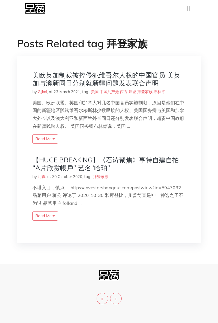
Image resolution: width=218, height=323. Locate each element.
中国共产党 (109, 91)
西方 (124, 91)
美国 (95, 91)
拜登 (132, 91)
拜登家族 (145, 91)
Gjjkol (42, 91)
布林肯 (159, 91)
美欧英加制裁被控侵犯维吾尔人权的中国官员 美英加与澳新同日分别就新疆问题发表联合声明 (106, 79)
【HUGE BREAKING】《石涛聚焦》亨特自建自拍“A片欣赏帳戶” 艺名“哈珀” (105, 164)
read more (45, 138)
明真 (41, 176)
